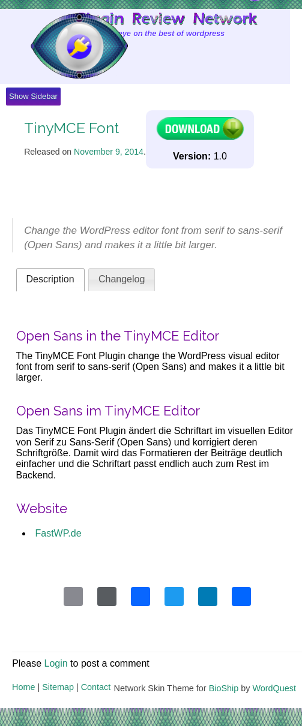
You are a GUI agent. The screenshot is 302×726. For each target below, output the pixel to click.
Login (56, 663)
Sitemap (58, 687)
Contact (96, 687)
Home (23, 687)
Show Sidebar (33, 96)
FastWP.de (58, 533)
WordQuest (274, 688)
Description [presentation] (50, 279)
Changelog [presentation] (121, 279)
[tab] (50, 279)
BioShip (224, 688)
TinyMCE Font (71, 128)
